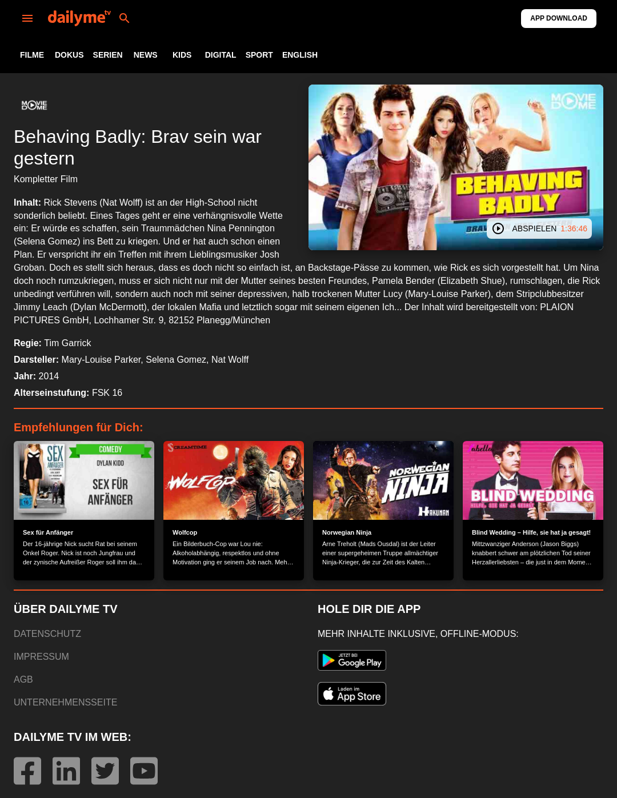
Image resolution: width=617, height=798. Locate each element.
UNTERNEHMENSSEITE (65, 702)
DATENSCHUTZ (47, 634)
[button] (34, 105)
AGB (23, 679)
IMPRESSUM (41, 656)
